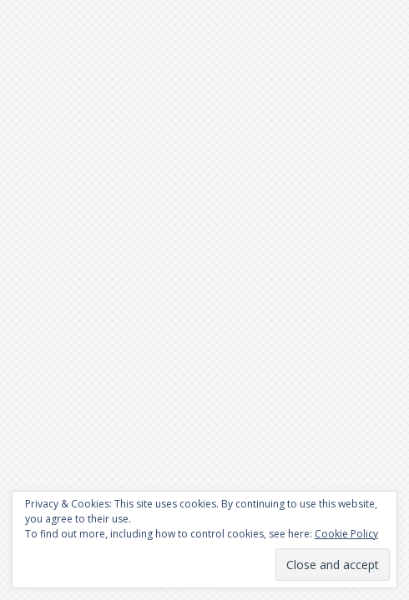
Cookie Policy (346, 534)
